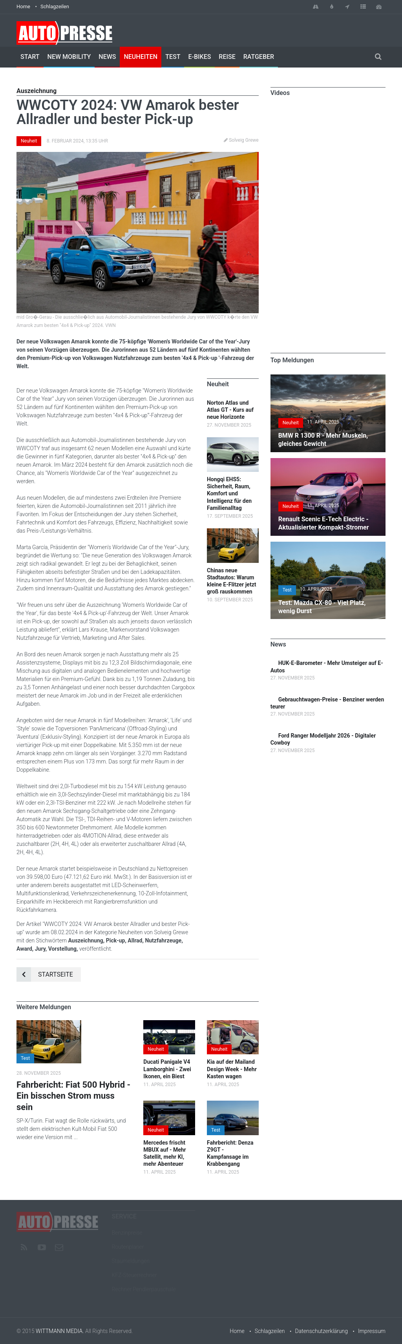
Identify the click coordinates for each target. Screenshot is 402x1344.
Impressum (372, 1331)
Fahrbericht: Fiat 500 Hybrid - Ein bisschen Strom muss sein (73, 1096)
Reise (227, 56)
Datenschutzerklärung (321, 1331)
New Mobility (69, 56)
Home (23, 6)
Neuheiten (140, 56)
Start (30, 56)
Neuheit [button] (156, 1049)
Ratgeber (258, 56)
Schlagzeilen (54, 6)
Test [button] (25, 1058)
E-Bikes (199, 56)
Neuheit (29, 141)
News (107, 56)
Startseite (44, 974)
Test (172, 56)
